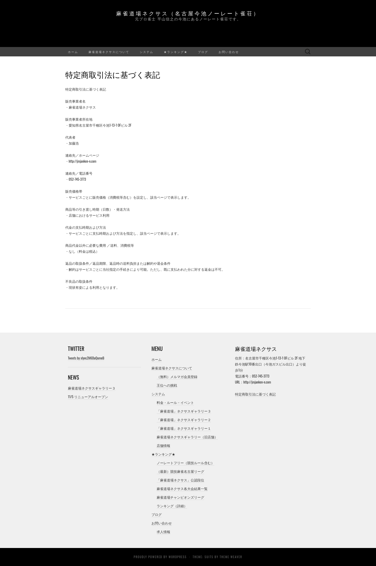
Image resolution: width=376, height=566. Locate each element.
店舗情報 (163, 445)
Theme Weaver (231, 557)
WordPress (178, 557)
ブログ (203, 52)
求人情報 (163, 531)
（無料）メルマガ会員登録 (177, 376)
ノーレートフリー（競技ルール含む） (185, 462)
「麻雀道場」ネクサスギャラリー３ (184, 411)
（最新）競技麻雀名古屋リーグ (180, 471)
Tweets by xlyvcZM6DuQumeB (86, 358)
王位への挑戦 (167, 385)
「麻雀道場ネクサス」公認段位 (180, 479)
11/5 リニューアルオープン (88, 396)
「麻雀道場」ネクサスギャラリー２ (184, 419)
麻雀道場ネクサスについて (109, 52)
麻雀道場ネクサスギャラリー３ (91, 388)
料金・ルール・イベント (175, 402)
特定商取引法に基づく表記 (255, 394)
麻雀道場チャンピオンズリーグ (180, 497)
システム (146, 52)
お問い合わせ (229, 52)
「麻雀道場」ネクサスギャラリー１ (184, 428)
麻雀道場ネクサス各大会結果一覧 (182, 488)
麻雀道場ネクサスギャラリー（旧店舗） (187, 436)
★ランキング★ (175, 52)
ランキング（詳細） (172, 505)
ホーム (73, 52)
